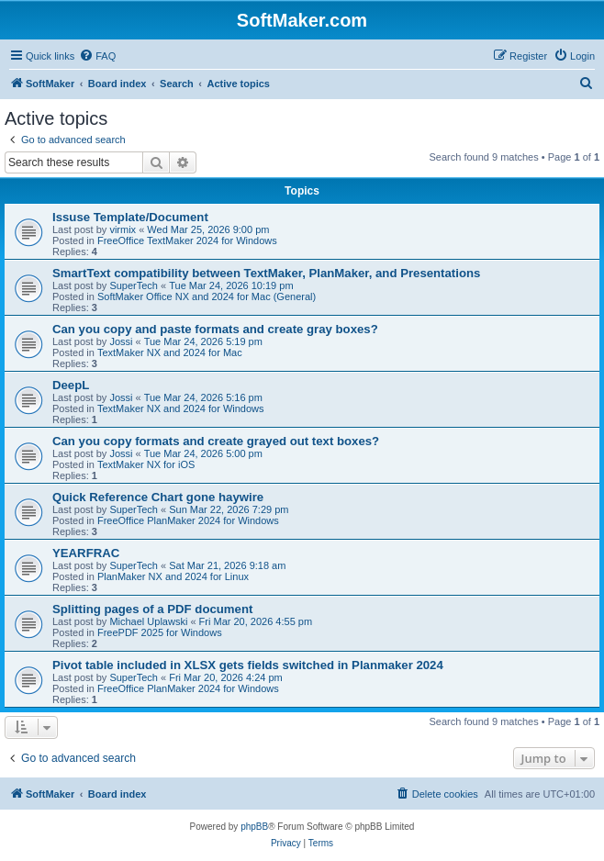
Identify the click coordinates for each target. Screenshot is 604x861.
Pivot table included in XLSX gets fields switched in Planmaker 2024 (247, 665)
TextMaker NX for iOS (146, 464)
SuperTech (133, 285)
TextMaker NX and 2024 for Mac (169, 352)
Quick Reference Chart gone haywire (157, 497)
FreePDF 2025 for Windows (159, 632)
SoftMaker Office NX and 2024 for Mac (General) (206, 296)
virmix (122, 229)
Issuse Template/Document (130, 217)
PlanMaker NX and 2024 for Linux (173, 576)
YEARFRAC (85, 553)
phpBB (254, 827)
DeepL (70, 385)
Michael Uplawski (148, 621)
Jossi (120, 341)
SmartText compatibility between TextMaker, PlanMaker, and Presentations (266, 273)
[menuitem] (97, 56)
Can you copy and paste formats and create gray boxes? (215, 329)
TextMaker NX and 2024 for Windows (180, 408)
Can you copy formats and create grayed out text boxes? (215, 441)
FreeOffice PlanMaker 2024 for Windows (188, 520)
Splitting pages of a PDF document (152, 609)
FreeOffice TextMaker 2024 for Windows (187, 240)
